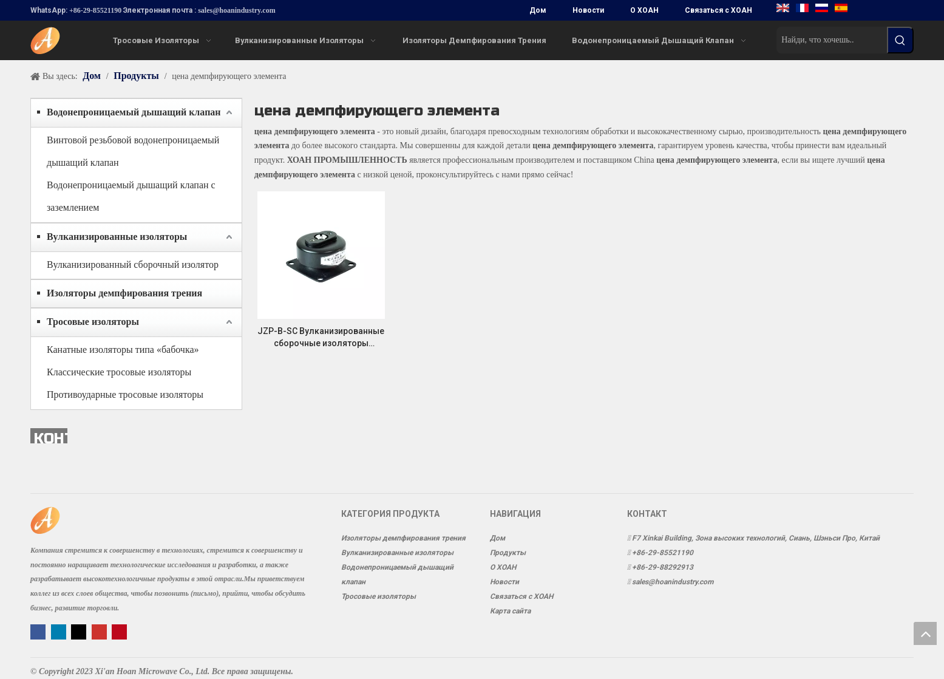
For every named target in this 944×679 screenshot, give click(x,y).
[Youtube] (100, 631)
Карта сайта (510, 611)
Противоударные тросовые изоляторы (125, 394)
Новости (588, 10)
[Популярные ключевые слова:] (900, 40)
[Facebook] (39, 631)
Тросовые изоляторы (93, 321)
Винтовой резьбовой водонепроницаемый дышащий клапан (133, 151)
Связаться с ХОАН (718, 10)
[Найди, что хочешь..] (831, 40)
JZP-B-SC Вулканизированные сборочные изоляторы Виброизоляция (320, 337)
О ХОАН (644, 10)
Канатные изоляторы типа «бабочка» (123, 349)
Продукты (508, 552)
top (925, 633)
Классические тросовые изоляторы (119, 372)
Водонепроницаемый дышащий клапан (134, 112)
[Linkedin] (60, 631)
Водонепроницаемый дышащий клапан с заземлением (131, 196)
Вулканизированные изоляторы (117, 236)
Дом (537, 10)
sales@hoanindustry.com (237, 10)
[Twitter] (80, 631)
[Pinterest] (119, 631)
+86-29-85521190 (95, 10)
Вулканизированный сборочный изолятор (133, 264)
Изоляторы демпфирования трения (124, 293)
